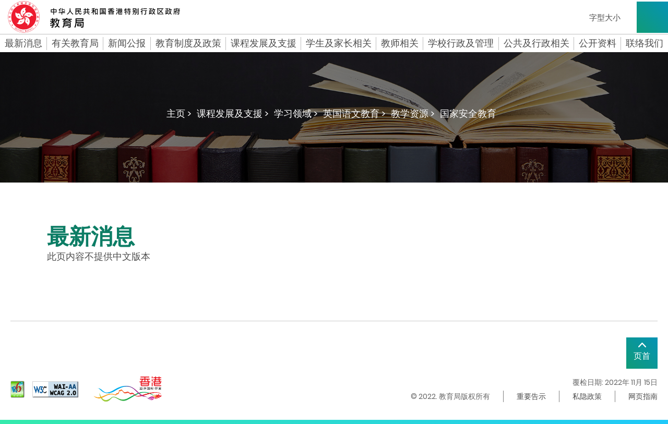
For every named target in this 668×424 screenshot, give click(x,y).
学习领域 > (296, 113)
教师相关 (400, 43)
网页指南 (643, 396)
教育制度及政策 (188, 43)
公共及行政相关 (536, 43)
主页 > (179, 113)
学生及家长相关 (339, 43)
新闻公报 (127, 43)
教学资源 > (413, 113)
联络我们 (644, 43)
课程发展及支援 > (233, 113)
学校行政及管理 (461, 43)
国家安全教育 (468, 113)
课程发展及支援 (263, 43)
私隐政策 (587, 396)
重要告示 (531, 396)
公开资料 (597, 43)
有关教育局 (75, 43)
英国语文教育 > (354, 113)
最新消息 (23, 43)
